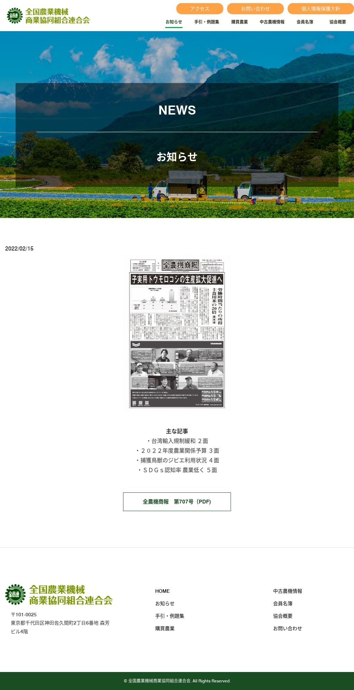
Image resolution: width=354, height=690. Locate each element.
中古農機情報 (272, 22)
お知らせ (174, 22)
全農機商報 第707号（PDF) (177, 502)
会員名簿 (305, 22)
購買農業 (239, 22)
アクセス (199, 8)
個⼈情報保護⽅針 (320, 8)
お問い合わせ (255, 8)
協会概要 (337, 22)
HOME (162, 591)
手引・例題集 (206, 22)
